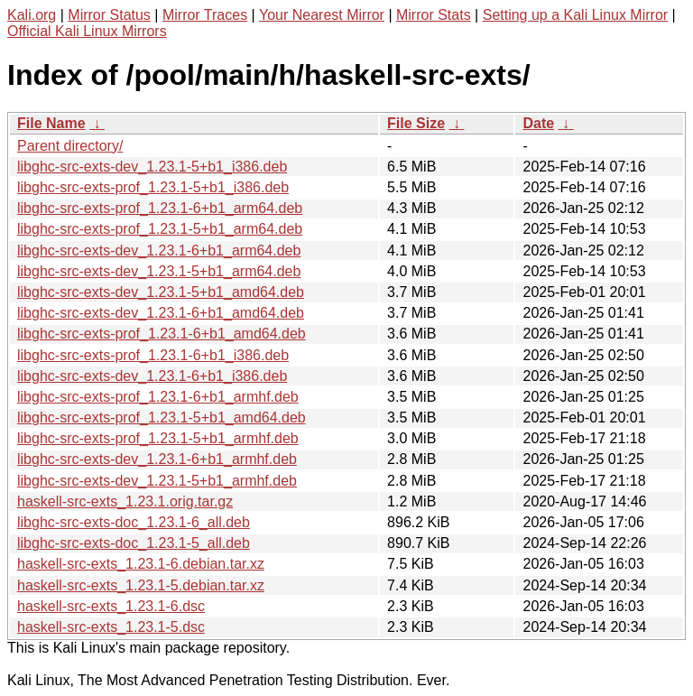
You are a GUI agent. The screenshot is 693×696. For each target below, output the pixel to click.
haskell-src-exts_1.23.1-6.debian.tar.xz (140, 563)
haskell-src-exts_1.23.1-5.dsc (111, 627)
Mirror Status (109, 15)
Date (538, 123)
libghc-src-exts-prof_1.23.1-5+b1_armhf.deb (158, 438)
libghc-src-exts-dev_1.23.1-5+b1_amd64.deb (160, 292)
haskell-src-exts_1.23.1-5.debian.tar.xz (140, 585)
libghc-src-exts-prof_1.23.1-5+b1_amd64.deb (161, 417)
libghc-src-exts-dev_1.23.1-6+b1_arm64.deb (158, 250)
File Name (51, 123)
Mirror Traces (204, 15)
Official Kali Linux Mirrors (87, 31)
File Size (416, 123)
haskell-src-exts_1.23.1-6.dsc (111, 606)
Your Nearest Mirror (321, 15)
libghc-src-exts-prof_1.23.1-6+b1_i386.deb (153, 355)
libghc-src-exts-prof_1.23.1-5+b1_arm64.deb (159, 229)
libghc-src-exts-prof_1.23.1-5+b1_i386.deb (153, 187)
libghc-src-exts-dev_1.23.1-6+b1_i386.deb (152, 376)
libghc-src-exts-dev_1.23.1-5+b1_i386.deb (152, 166)
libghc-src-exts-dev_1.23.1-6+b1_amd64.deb (160, 312)
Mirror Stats (433, 15)
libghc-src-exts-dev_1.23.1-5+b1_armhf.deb (157, 480)
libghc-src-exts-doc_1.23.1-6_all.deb (133, 522)
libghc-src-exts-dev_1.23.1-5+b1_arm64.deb (158, 271)
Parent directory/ (70, 145)
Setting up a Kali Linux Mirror (575, 15)
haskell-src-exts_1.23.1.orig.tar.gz (125, 501)
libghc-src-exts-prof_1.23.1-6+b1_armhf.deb (158, 396)
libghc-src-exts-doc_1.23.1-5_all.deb (133, 543)
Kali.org (31, 15)
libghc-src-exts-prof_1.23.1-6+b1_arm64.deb (159, 208)
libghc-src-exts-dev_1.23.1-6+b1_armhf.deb (157, 459)
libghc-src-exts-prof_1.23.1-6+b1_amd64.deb (161, 333)
